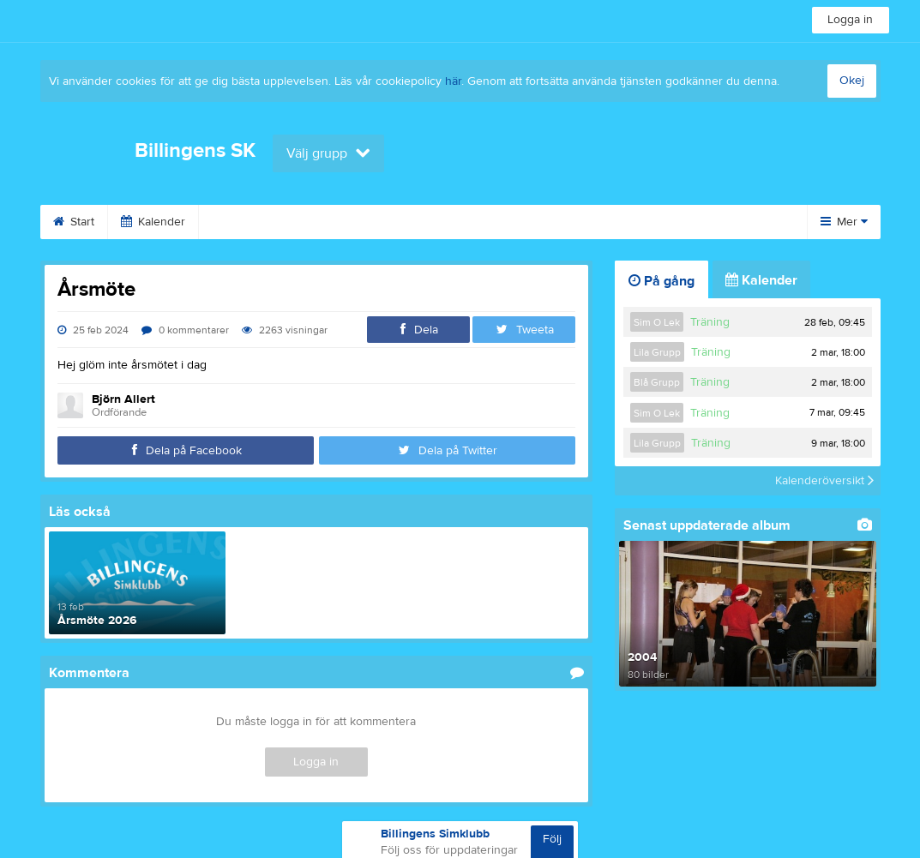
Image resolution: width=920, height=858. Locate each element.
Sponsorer (456, 222)
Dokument (715, 222)
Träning (710, 322)
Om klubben (252, 222)
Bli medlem (356, 222)
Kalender (153, 222)
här (453, 81)
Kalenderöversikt (824, 481)
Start (73, 222)
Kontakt (547, 222)
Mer (844, 222)
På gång (661, 281)
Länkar (627, 222)
